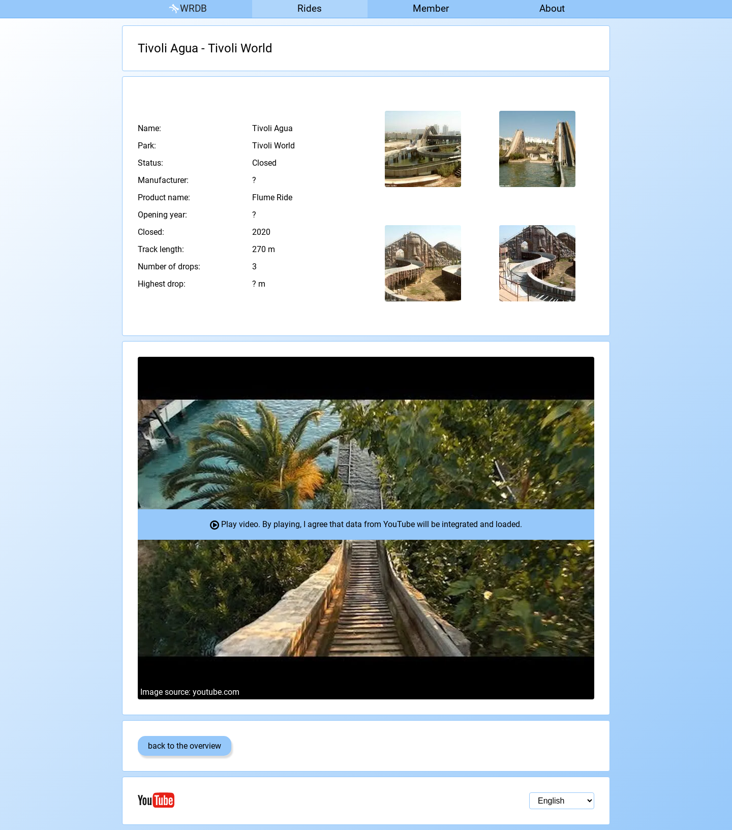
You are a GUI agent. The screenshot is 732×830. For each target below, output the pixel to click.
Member (431, 8)
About (552, 8)
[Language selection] (561, 800)
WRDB (187, 9)
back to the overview (184, 746)
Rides (309, 8)
